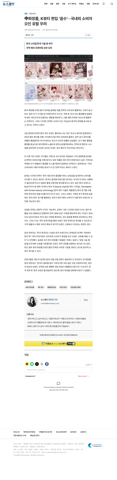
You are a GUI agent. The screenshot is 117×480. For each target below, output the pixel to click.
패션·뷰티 (32, 14)
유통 (88, 4)
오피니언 (96, 4)
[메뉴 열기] (103, 3)
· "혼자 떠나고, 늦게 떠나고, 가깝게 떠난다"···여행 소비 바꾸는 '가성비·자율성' (56, 318)
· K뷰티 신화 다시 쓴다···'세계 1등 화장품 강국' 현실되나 (48, 326)
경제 (45, 4)
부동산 (81, 4)
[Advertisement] (58, 416)
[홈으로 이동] (8, 3)
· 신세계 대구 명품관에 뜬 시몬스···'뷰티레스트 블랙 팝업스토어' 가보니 (54, 322)
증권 (57, 4)
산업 (63, 4)
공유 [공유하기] (87, 35)
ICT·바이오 (72, 4)
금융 (51, 4)
